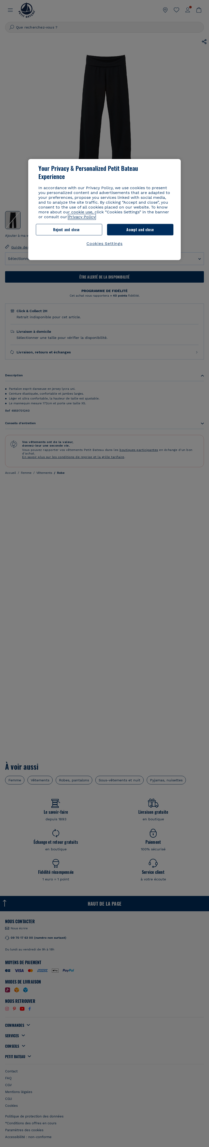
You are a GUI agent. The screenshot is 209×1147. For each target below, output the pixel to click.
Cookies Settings (104, 243)
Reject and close (66, 229)
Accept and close (140, 229)
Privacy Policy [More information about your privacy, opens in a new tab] (81, 216)
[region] (104, 209)
